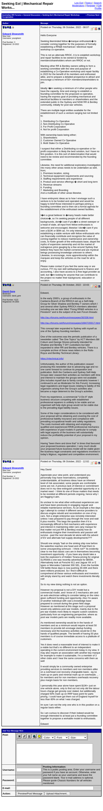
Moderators (78, 5)
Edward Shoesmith (13, 33)
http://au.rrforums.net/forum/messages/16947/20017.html (70, 323)
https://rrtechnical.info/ (52, 358)
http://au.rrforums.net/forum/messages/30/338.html (67, 317)
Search (98, 2)
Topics (88, 2)
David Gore (9, 291)
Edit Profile (98, 7)
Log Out (78, 2)
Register (91, 5)
